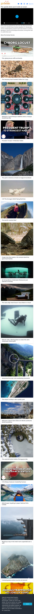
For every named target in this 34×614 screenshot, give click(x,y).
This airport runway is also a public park (13, 399)
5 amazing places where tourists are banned (14, 580)
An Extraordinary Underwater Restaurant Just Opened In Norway (15, 280)
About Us (31, 4)
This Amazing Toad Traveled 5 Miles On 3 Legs (15, 79)
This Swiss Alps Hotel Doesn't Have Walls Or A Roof (16, 302)
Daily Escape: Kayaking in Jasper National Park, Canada (15, 503)
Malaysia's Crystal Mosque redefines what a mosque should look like (17, 117)
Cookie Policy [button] (7, 610)
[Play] (2, 23)
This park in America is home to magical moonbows (16, 178)
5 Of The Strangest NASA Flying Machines (14, 199)
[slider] (10, 23)
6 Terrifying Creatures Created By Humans (14, 482)
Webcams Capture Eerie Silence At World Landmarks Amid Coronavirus (17, 421)
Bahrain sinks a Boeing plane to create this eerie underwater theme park (15, 340)
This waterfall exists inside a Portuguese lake (15, 459)
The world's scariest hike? (9, 220)
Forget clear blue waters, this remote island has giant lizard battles (15, 257)
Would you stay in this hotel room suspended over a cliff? (17, 542)
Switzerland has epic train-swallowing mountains (16, 378)
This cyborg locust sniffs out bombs (12, 58)
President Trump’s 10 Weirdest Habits (12, 140)
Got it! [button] (27, 604)
